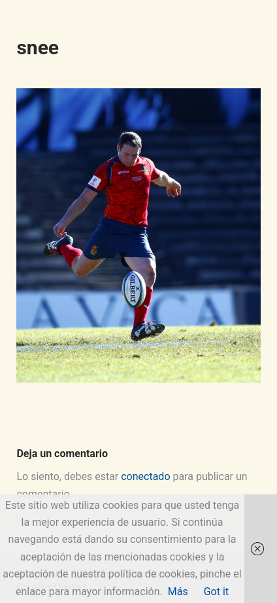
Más (178, 591)
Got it (216, 591)
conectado (145, 476)
